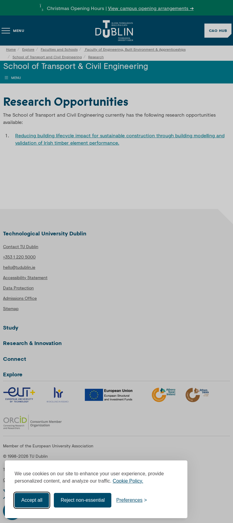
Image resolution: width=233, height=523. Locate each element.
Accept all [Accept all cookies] (31, 500)
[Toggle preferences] (131, 500)
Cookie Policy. (128, 481)
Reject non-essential (83, 500)
